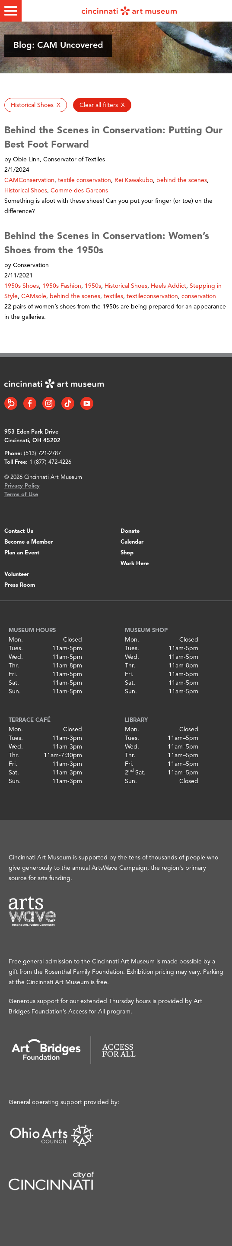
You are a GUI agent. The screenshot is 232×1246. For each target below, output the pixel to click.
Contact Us (18, 531)
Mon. (16, 640)
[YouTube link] (86, 403)
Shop (127, 553)
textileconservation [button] (152, 296)
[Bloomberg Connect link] (10, 403)
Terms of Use (21, 494)
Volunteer (16, 574)
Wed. (16, 657)
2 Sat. (135, 773)
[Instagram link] (48, 403)
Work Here (135, 563)
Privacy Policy (22, 486)
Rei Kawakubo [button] (133, 180)
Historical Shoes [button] (25, 191)
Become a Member (28, 542)
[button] (35, 105)
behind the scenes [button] (181, 180)
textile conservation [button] (84, 180)
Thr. (14, 666)
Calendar (132, 542)
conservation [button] (198, 296)
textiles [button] (113, 296)
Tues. (16, 648)
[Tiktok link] (67, 403)
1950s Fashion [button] (61, 286)
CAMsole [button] (33, 296)
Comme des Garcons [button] (79, 191)
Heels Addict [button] (168, 286)
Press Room (19, 585)
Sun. (15, 692)
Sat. (14, 683)
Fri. (13, 674)
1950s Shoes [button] (21, 286)
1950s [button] (93, 286)
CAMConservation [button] (29, 180)
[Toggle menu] (11, 11)
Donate (130, 531)
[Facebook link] (29, 403)
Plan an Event (21, 553)
